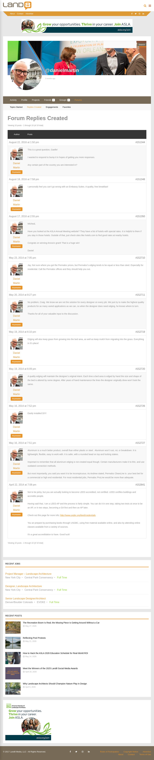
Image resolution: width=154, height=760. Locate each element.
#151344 (140, 142)
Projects (36, 100)
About (12, 14)
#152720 (140, 369)
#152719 (140, 332)
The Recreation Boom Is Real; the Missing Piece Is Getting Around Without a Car (61, 622)
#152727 (140, 443)
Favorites (67, 107)
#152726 (140, 406)
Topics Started (16, 107)
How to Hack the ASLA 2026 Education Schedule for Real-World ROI (55, 653)
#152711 (140, 295)
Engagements (52, 107)
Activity (13, 100)
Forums (78, 100)
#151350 (140, 216)
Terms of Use (145, 754)
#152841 (140, 484)
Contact (20, 14)
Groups (64, 100)
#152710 (140, 257)
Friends (49, 100)
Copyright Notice (131, 752)
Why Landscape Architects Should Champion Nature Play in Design (55, 683)
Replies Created (34, 107)
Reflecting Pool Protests (34, 638)
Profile (24, 100)
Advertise (29, 14)
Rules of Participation (109, 752)
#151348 (140, 179)
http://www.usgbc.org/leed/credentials (78, 515)
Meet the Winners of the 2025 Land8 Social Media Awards (50, 668)
